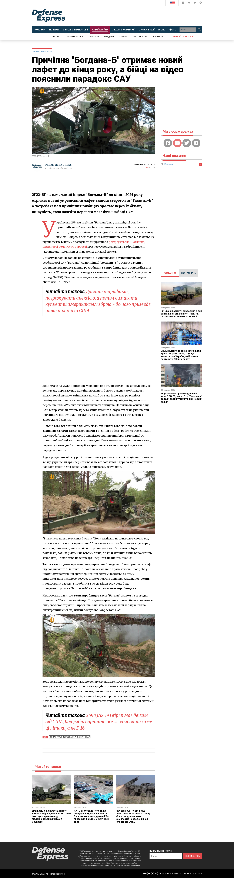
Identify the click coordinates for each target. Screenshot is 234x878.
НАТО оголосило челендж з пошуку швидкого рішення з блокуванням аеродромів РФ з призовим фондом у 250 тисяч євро (92, 816)
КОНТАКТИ (197, 873)
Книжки (123, 37)
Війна (52, 737)
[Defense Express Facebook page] (183, 3)
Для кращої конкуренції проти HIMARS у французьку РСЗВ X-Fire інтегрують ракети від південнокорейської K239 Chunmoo (49, 816)
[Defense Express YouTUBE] (189, 3)
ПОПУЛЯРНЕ (188, 273)
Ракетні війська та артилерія (70, 737)
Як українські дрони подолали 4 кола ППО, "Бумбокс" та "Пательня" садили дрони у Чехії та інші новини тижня (181, 397)
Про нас (56, 37)
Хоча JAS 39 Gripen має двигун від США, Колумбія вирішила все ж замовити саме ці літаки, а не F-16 (97, 721)
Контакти (158, 37)
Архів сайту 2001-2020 (182, 37)
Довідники (109, 37)
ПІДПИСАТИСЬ (192, 856)
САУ (87, 737)
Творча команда (75, 37)
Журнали (94, 37)
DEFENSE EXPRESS (58, 164)
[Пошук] (199, 29)
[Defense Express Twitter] (195, 3)
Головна (35, 51)
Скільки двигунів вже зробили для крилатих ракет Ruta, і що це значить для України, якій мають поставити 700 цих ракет (181, 354)
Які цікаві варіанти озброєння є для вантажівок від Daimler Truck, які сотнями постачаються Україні (181, 314)
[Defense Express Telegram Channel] (200, 3)
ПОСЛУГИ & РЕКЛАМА (169, 873)
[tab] (170, 273)
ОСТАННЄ (170, 273)
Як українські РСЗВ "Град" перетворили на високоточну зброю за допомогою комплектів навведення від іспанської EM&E (133, 816)
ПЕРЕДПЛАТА (185, 873)
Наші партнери (140, 37)
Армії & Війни (46, 51)
